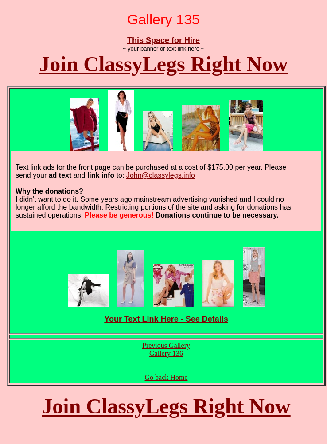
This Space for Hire (163, 40)
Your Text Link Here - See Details (166, 319)
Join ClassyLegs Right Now (163, 64)
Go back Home (166, 377)
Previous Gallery (166, 345)
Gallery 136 (166, 353)
